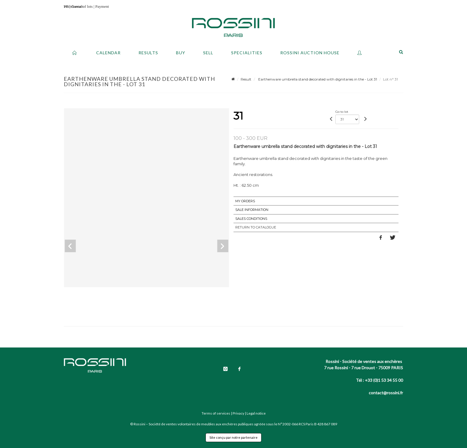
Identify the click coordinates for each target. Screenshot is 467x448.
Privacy (238, 413)
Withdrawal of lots (78, 6)
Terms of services (216, 413)
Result (246, 79)
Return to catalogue (255, 227)
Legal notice (256, 413)
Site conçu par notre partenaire (233, 437)
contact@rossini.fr (386, 392)
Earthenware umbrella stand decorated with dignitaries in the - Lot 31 (317, 79)
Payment (102, 6)
